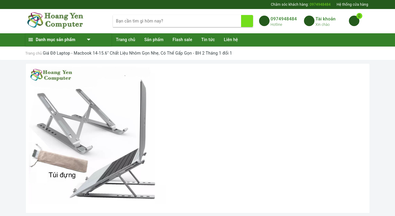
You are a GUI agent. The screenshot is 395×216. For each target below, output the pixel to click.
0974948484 (284, 19)
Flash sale (182, 39)
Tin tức (208, 39)
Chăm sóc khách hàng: (300, 4)
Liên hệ (231, 39)
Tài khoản (326, 19)
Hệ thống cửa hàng (352, 4)
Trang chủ (125, 39)
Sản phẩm (154, 39)
